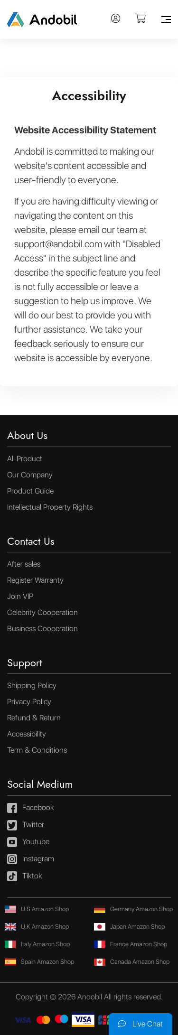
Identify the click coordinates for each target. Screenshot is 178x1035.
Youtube (28, 842)
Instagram (30, 859)
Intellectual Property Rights (50, 507)
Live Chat (140, 1023)
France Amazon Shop (130, 944)
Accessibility (26, 733)
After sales (23, 564)
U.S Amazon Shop (37, 909)
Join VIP (20, 596)
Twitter (25, 825)
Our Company (30, 474)
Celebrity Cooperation (42, 612)
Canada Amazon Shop (131, 961)
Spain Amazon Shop (39, 961)
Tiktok (24, 876)
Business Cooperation (42, 628)
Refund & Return (34, 717)
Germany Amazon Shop (133, 909)
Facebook (30, 808)
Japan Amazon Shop (129, 926)
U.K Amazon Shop (37, 926)
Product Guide (30, 490)
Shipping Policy (31, 685)
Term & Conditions (37, 750)
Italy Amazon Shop (37, 944)
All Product (24, 458)
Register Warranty (35, 580)
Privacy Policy (29, 701)
